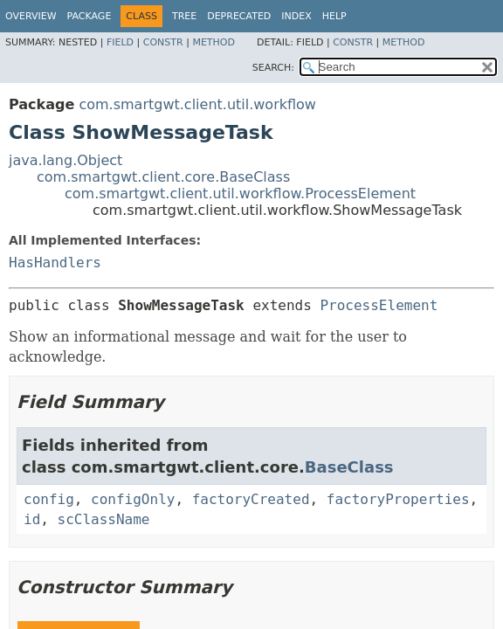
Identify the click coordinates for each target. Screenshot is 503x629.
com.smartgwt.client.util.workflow (197, 104)
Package (89, 16)
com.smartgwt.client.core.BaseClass (163, 177)
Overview (31, 16)
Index (296, 16)
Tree (184, 16)
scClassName (104, 519)
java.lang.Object (65, 160)
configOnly (133, 499)
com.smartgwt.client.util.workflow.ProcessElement (240, 193)
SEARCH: (273, 67)
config (49, 499)
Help (334, 16)
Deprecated (239, 16)
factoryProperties (398, 499)
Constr (163, 42)
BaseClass (349, 467)
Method (213, 42)
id (32, 519)
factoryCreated (251, 499)
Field (120, 42)
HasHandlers (55, 262)
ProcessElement (379, 305)
